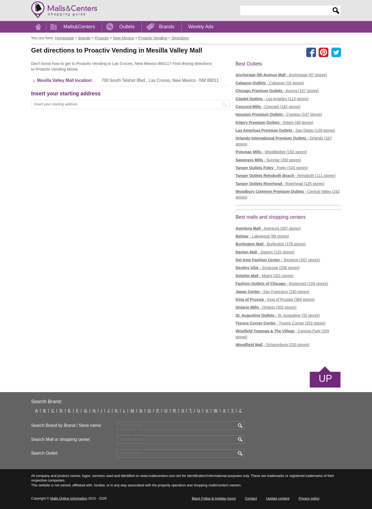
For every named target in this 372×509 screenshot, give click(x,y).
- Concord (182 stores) (268, 106)
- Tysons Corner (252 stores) (281, 323)
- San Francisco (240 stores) (273, 292)
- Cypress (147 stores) (279, 114)
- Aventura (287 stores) (268, 228)
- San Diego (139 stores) (285, 130)
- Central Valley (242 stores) (288, 194)
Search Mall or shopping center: (61, 439)
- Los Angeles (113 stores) (272, 99)
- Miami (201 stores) (265, 276)
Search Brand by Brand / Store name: (66, 425)
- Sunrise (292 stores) (268, 160)
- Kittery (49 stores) (274, 122)
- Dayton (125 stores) (265, 252)
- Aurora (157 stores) (277, 91)
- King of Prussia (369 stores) (275, 299)
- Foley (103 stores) (272, 168)
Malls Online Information (68, 498)
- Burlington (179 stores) (271, 244)
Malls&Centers (79, 26)
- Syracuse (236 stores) (268, 268)
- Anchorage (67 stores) (281, 75)
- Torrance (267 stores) (278, 260)
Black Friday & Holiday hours (214, 498)
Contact (251, 498)
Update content (277, 498)
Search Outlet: (44, 453)
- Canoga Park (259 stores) (282, 334)
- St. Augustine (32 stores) (278, 315)
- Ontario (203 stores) (266, 307)
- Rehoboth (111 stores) (286, 175)
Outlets (127, 26)
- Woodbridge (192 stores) (271, 152)
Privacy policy (309, 498)
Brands (166, 26)
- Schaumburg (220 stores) (273, 345)
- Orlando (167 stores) (284, 141)
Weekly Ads (201, 26)
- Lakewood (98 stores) (262, 236)
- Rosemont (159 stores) (282, 283)
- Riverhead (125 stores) (280, 184)
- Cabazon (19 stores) (270, 83)
